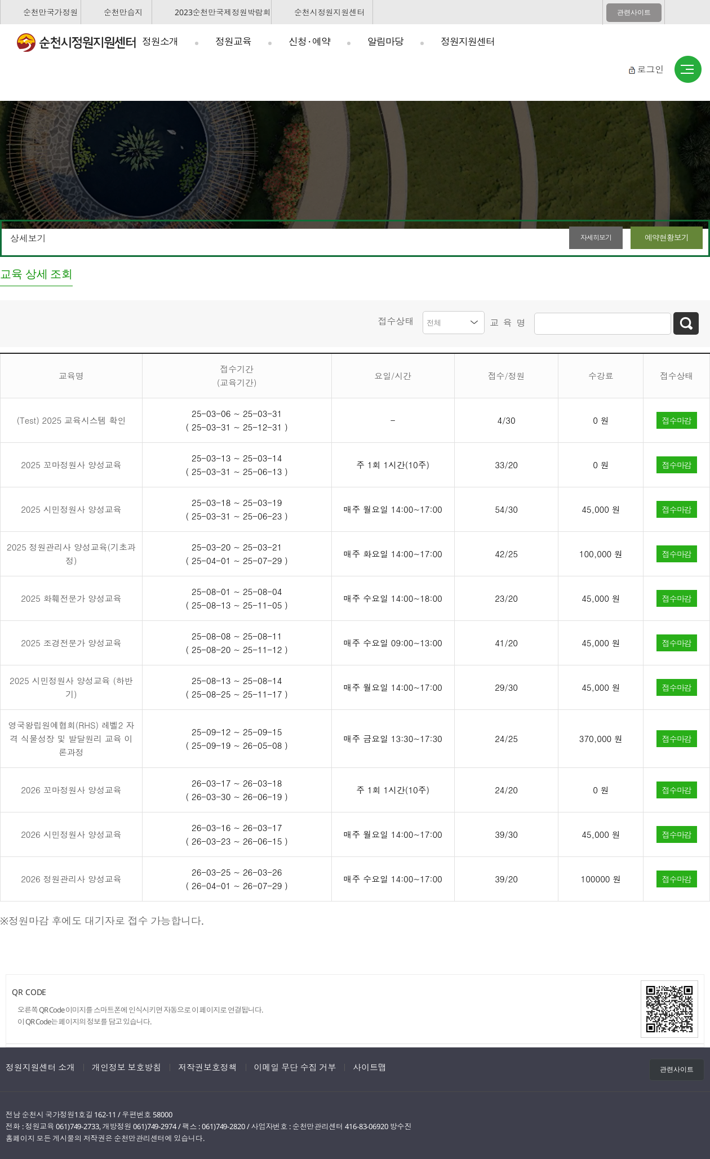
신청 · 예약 (309, 41)
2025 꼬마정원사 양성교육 (71, 463)
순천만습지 (123, 12)
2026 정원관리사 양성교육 (71, 877)
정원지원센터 (468, 41)
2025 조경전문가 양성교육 (71, 641)
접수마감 (676, 418)
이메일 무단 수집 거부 (295, 1065)
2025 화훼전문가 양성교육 (71, 596)
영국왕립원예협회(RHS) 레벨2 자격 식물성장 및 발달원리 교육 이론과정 (71, 736)
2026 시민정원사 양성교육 (71, 832)
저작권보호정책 (207, 1065)
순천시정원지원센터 (329, 12)
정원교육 (233, 41)
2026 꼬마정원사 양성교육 (71, 788)
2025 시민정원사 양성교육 (71, 507)
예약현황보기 (662, 237)
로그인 (650, 69)
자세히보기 (576, 237)
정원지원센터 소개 (40, 1065)
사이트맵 (688, 70)
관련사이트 (634, 12)
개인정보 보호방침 (126, 1065)
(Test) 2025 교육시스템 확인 (71, 418)
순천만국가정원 (50, 12)
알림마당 (385, 41)
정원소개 (160, 41)
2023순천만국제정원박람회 (223, 12)
